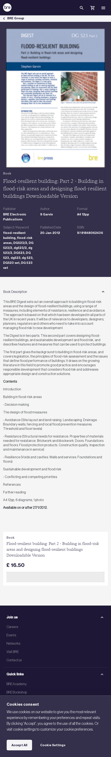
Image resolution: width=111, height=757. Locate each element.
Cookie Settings (52, 745)
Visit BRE (12, 652)
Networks (13, 643)
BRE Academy (16, 684)
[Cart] (92, 8)
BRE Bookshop (16, 692)
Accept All (19, 745)
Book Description (15, 292)
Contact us (14, 660)
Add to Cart (55, 577)
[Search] (81, 11)
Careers (12, 627)
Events (11, 635)
